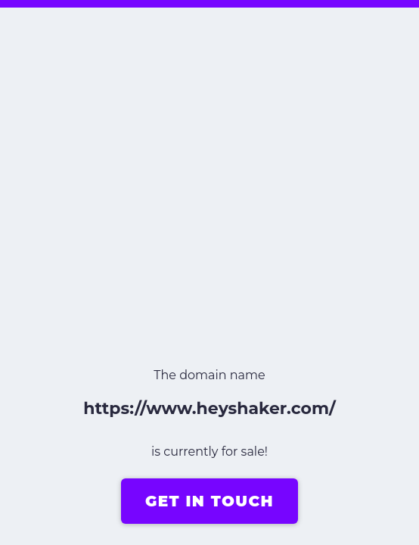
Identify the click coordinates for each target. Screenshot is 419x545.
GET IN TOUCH (209, 501)
